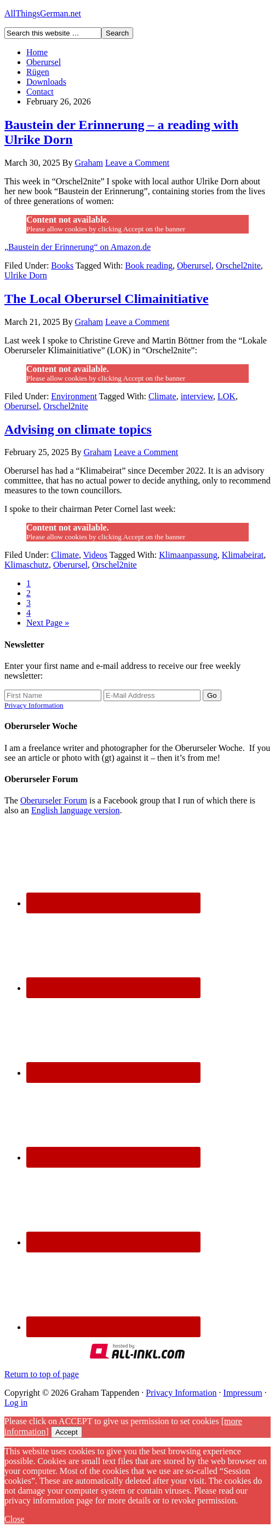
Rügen (37, 72)
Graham (89, 162)
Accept (66, 1432)
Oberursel (43, 62)
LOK (226, 396)
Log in (15, 1402)
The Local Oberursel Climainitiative (106, 299)
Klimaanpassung (188, 554)
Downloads (46, 81)
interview (197, 396)
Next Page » (47, 622)
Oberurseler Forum (53, 800)
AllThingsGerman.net (42, 13)
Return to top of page (41, 1374)
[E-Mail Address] (152, 695)
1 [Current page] (28, 583)
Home (37, 52)
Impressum (243, 1392)
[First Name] (52, 695)
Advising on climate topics (78, 429)
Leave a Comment (137, 162)
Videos (95, 554)
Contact (40, 91)
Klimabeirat (242, 554)
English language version (75, 810)
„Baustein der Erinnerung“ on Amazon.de (77, 247)
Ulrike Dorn (25, 275)
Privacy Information (34, 705)
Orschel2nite (238, 265)
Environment (74, 396)
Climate (162, 396)
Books (62, 265)
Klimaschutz (26, 564)
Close (14, 1519)
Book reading (149, 265)
